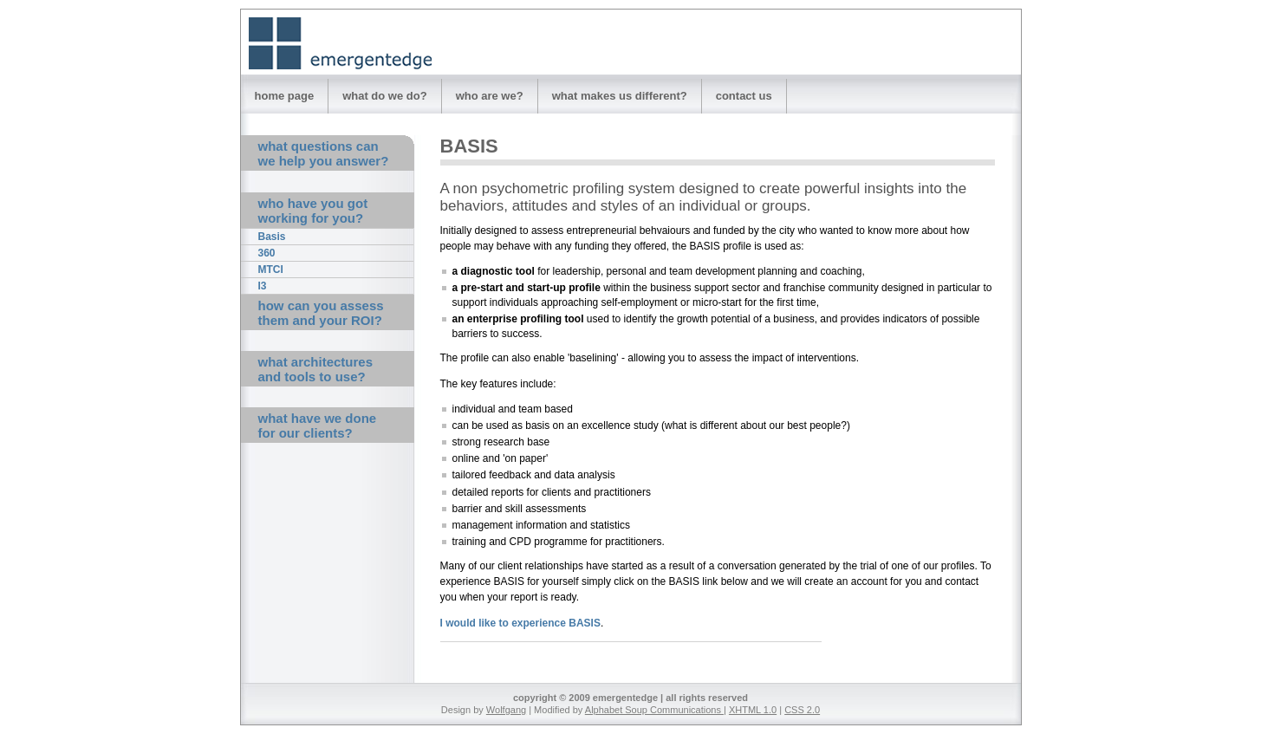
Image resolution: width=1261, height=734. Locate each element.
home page (285, 95)
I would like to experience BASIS (520, 623)
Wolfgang (506, 710)
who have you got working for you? (313, 210)
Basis (272, 237)
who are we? (489, 95)
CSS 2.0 (802, 710)
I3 (262, 286)
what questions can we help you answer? (323, 153)
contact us (744, 95)
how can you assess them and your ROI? (321, 313)
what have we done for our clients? (317, 425)
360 (267, 253)
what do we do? (384, 95)
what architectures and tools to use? (316, 369)
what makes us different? (619, 95)
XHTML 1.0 (753, 710)
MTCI (270, 269)
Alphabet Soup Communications (654, 710)
